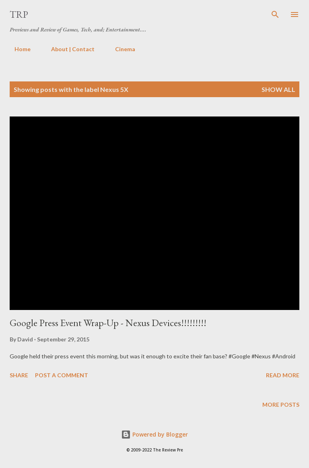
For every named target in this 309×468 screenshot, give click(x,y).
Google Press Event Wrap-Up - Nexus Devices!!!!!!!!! (108, 322)
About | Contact (68, 49)
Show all (278, 89)
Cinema (120, 49)
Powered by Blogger (154, 434)
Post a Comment (61, 375)
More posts (280, 404)
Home (18, 49)
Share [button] (19, 375)
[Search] (275, 14)
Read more (282, 375)
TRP (19, 14)
